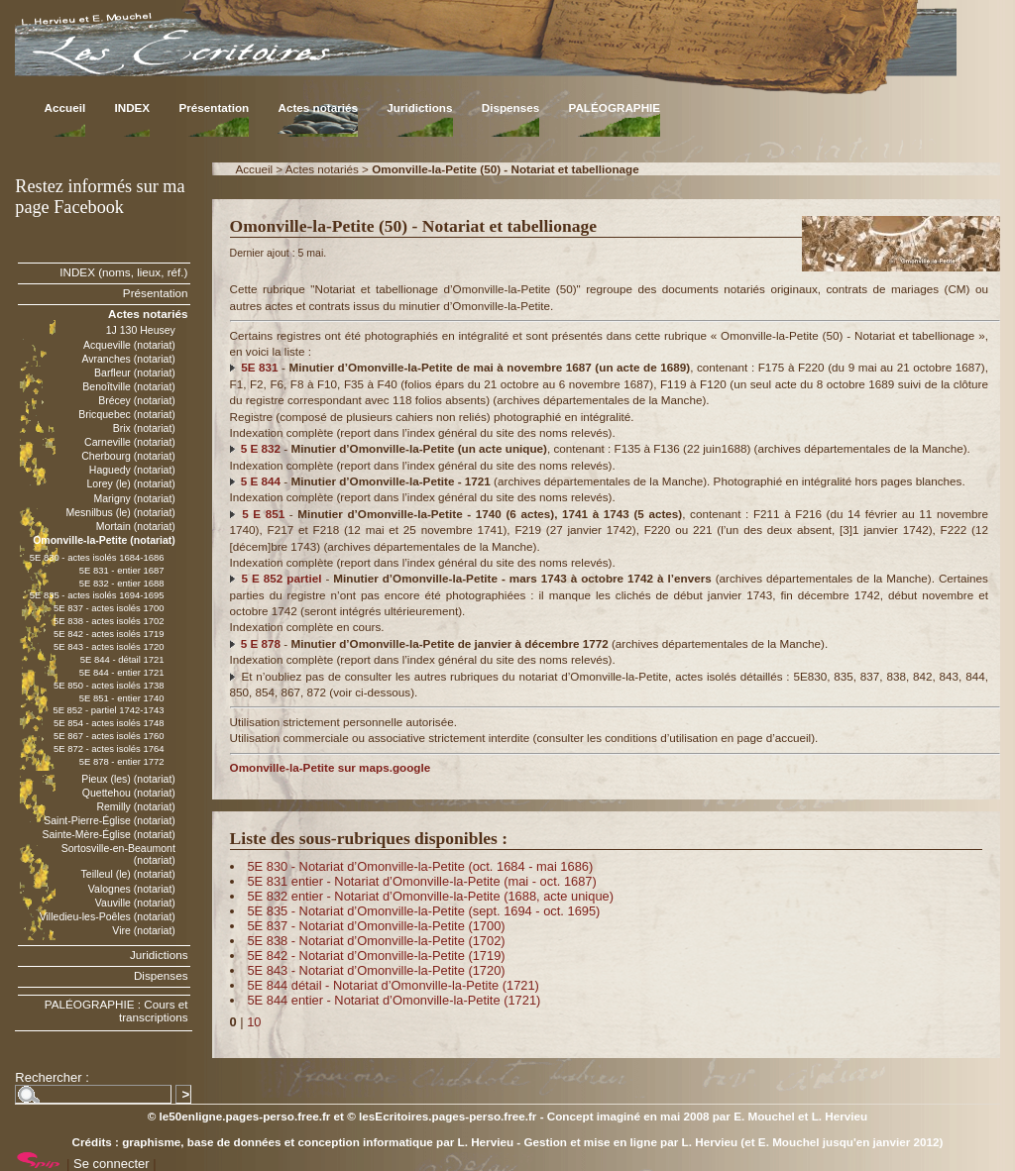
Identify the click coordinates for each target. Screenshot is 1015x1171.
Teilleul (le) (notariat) (128, 874)
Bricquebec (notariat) (126, 414)
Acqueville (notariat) (129, 345)
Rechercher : (51, 1077)
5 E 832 (261, 448)
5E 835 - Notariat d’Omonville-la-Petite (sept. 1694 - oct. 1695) (423, 911)
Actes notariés (318, 107)
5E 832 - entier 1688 (122, 583)
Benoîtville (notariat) (128, 386)
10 (254, 1021)
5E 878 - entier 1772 (122, 761)
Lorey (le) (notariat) (130, 483)
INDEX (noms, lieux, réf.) (123, 272)
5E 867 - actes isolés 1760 (109, 735)
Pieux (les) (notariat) (128, 779)
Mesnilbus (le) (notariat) (119, 512)
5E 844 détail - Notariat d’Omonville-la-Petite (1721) (392, 985)
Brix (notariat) (144, 428)
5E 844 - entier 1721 (122, 672)
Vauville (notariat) (135, 902)
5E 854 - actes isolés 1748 (109, 722)
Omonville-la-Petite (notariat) (104, 540)
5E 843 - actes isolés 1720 (109, 646)
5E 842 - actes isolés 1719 (109, 633)
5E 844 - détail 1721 (122, 659)
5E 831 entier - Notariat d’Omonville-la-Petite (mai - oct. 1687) (421, 881)
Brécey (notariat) (136, 400)
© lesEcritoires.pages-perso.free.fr (441, 1116)
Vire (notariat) (143, 930)
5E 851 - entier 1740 (122, 697)
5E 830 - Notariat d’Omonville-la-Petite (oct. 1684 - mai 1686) (420, 866)
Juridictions (419, 107)
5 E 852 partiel (282, 578)
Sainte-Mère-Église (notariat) (108, 834)
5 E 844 (261, 481)
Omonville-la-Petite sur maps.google (330, 767)
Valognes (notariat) (131, 889)
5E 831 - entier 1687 (122, 570)
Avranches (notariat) (128, 359)
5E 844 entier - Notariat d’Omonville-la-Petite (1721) (393, 1000)
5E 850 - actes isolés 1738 (109, 685)
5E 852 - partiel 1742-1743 (108, 709)
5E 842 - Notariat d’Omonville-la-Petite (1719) (376, 955)
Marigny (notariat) (133, 498)
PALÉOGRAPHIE (614, 107)
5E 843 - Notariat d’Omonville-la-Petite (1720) (376, 970)
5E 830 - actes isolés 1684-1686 (97, 557)
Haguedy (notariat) (132, 470)
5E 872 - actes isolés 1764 (109, 748)
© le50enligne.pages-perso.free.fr (239, 1116)
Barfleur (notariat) (134, 372)
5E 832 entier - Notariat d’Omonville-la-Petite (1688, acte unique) (430, 896)
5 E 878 (261, 643)
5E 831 (259, 367)
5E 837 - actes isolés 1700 (109, 607)
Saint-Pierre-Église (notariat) (109, 820)
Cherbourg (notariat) (128, 456)
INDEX (132, 107)
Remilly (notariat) (135, 806)
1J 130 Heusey (140, 330)
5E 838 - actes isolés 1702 (109, 620)
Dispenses (510, 107)
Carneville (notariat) (129, 442)
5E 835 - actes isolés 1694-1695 (97, 594)
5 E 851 (263, 513)
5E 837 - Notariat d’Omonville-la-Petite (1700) (376, 925)
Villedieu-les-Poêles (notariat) (107, 916)
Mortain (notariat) (135, 526)
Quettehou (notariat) (128, 792)
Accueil (65, 107)
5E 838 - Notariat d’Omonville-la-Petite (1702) (376, 940)
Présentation (213, 107)
